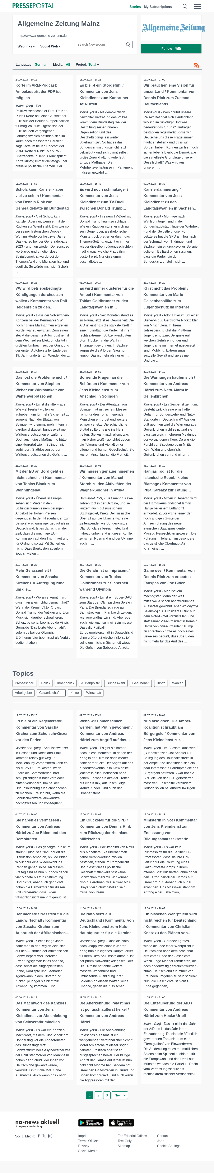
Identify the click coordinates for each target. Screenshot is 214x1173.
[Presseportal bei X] (43, 1148)
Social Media (87, 1163)
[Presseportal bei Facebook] (37, 1148)
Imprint (83, 1148)
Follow (171, 49)
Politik (47, 689)
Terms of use (88, 1153)
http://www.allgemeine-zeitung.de (42, 35)
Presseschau (25, 689)
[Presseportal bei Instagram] (49, 1147)
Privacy (83, 1158)
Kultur (77, 699)
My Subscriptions (158, 7)
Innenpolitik (67, 689)
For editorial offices (132, 1148)
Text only (125, 1153)
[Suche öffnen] (185, 6)
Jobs (160, 1153)
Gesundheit (145, 689)
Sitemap (124, 1158)
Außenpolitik (93, 689)
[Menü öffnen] (197, 6)
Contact (163, 1148)
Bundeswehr (120, 689)
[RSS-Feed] (196, 65)
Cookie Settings (169, 1158)
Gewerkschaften (53, 699)
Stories (135, 7)
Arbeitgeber (24, 699)
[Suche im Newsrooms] (104, 44)
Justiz (166, 689)
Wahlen (184, 689)
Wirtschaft (96, 699)
